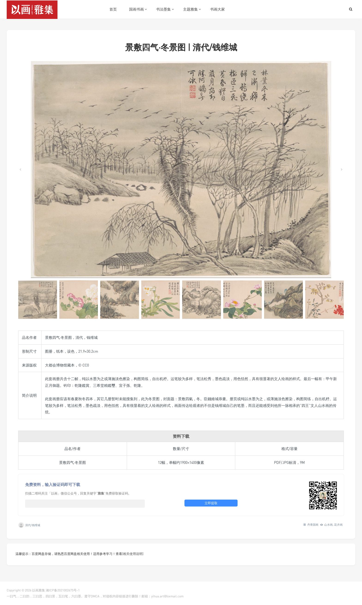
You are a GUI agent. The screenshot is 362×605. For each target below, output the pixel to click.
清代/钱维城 (32, 525)
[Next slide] (341, 169)
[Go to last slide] (20, 169)
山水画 (328, 524)
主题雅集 (190, 9)
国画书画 (136, 9)
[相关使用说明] (132, 554)
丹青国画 (313, 524)
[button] (37, 299)
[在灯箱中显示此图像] (181, 169)
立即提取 (211, 503)
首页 (113, 9)
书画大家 (217, 9)
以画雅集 (38, 590)
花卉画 (338, 524)
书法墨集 (163, 9)
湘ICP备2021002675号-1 (63, 590)
